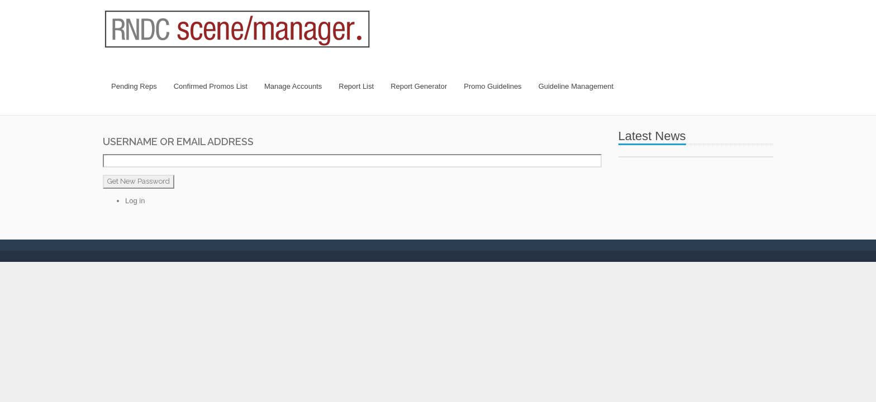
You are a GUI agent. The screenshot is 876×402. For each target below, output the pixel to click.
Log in (135, 201)
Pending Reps (134, 86)
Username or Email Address (178, 141)
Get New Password (138, 181)
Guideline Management (576, 86)
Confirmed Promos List (210, 86)
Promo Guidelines (492, 86)
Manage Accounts (293, 86)
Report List (356, 86)
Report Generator (419, 86)
